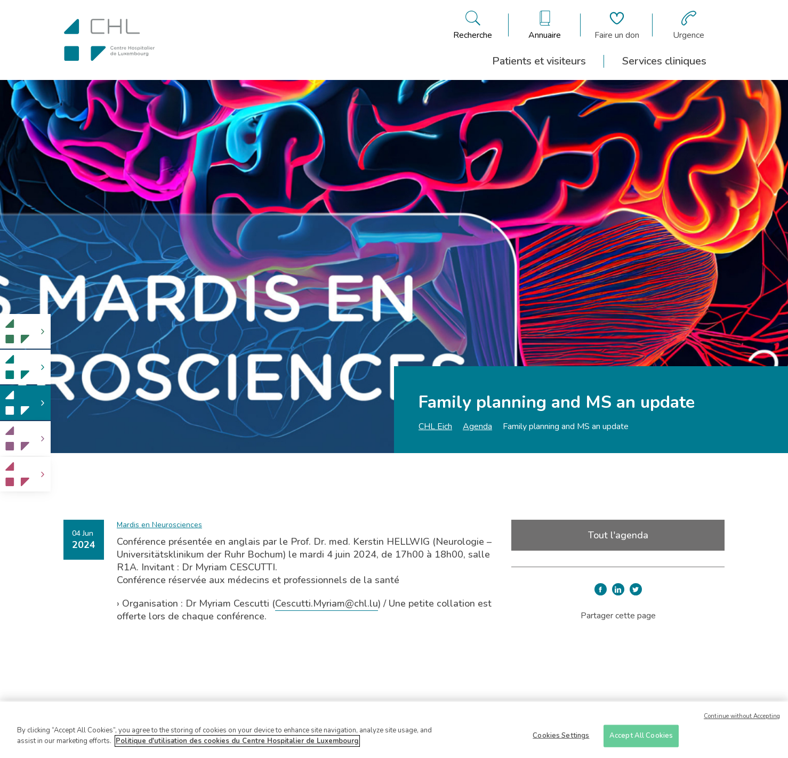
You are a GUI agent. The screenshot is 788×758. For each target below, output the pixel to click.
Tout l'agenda (618, 535)
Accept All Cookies (641, 739)
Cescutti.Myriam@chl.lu (326, 603)
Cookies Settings (561, 739)
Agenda (477, 426)
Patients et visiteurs (539, 61)
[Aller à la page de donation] (616, 25)
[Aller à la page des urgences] (688, 25)
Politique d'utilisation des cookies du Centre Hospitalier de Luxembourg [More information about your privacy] (237, 744)
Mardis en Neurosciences (159, 525)
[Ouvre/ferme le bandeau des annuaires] (544, 25)
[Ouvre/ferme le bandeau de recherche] (472, 25)
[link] (25, 331)
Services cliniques (664, 61)
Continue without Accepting (742, 719)
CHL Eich (435, 426)
